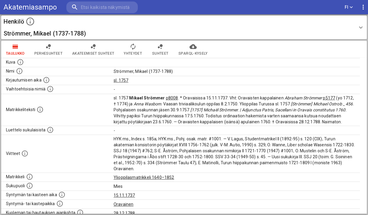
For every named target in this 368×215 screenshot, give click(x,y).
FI (349, 7)
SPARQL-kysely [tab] (193, 49)
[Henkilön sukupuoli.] (29, 186)
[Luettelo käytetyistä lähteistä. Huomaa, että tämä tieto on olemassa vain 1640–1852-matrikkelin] (25, 153)
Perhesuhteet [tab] (48, 49)
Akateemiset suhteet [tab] (93, 49)
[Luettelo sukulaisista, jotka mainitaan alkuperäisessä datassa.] (50, 130)
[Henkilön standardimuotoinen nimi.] (19, 71)
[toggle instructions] (30, 21)
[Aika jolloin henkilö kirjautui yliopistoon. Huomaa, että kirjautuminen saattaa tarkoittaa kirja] (46, 80)
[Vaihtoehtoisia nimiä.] (50, 89)
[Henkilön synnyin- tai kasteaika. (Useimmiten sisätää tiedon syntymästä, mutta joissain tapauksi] (62, 194)
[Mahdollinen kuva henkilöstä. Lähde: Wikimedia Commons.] (20, 62)
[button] (184, 27)
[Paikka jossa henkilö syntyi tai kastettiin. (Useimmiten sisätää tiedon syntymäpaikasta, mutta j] (60, 203)
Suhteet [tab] (160, 49)
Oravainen (123, 204)
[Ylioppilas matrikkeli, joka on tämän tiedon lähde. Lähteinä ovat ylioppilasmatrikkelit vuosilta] (29, 177)
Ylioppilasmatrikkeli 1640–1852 (144, 177)
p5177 (329, 98)
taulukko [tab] (15, 49)
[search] (101, 7)
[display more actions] (363, 7)
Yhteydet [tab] (133, 49)
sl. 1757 (121, 80)
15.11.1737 (124, 195)
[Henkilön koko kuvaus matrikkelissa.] (40, 109)
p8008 (172, 98)
